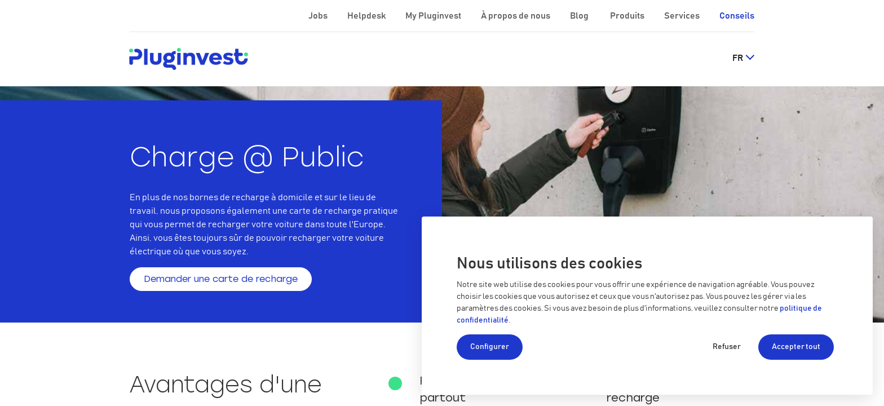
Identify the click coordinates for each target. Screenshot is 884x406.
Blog (580, 15)
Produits (628, 15)
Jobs (318, 15)
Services (682, 15)
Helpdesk (367, 15)
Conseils (736, 15)
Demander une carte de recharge (221, 278)
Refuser (727, 347)
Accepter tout (796, 347)
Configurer (489, 347)
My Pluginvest (434, 15)
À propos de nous (516, 15)
